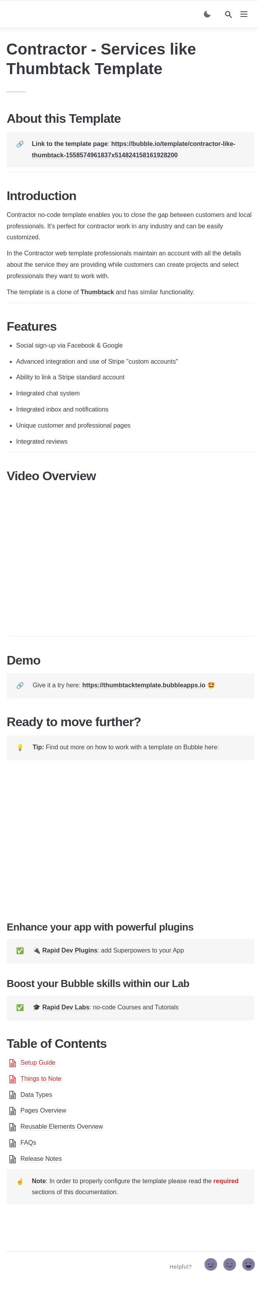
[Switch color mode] (207, 14)
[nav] (244, 14)
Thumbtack (97, 292)
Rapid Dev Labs (65, 1007)
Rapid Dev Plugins (69, 950)
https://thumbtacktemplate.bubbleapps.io (143, 685)
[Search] (228, 14)
